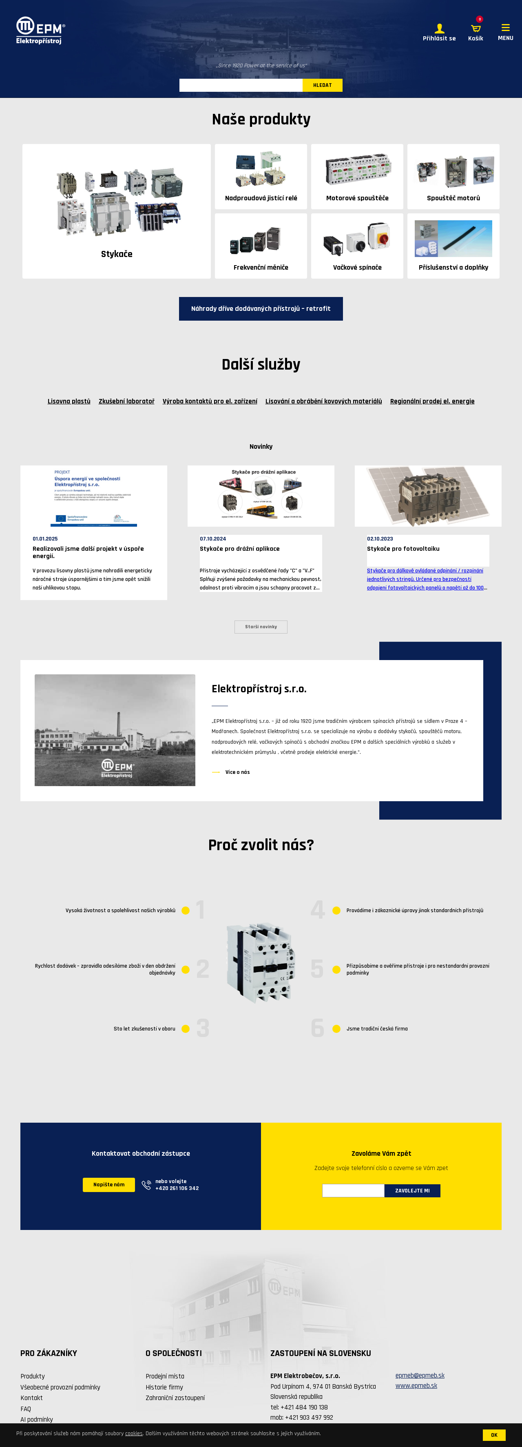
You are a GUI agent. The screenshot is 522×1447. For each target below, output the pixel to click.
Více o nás (238, 772)
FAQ (25, 1409)
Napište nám (108, 1184)
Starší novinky (261, 627)
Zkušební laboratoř (127, 401)
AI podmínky (36, 1419)
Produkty (32, 1376)
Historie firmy (164, 1387)
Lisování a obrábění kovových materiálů (323, 401)
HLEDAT (322, 85)
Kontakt (31, 1398)
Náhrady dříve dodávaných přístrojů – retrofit (261, 308)
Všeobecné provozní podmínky (60, 1387)
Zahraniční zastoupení (175, 1398)
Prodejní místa (165, 1376)
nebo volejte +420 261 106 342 (177, 1185)
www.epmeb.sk (416, 1385)
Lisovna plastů (69, 401)
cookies (134, 1433)
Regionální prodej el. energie (432, 401)
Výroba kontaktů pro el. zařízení (210, 401)
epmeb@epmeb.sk (420, 1375)
